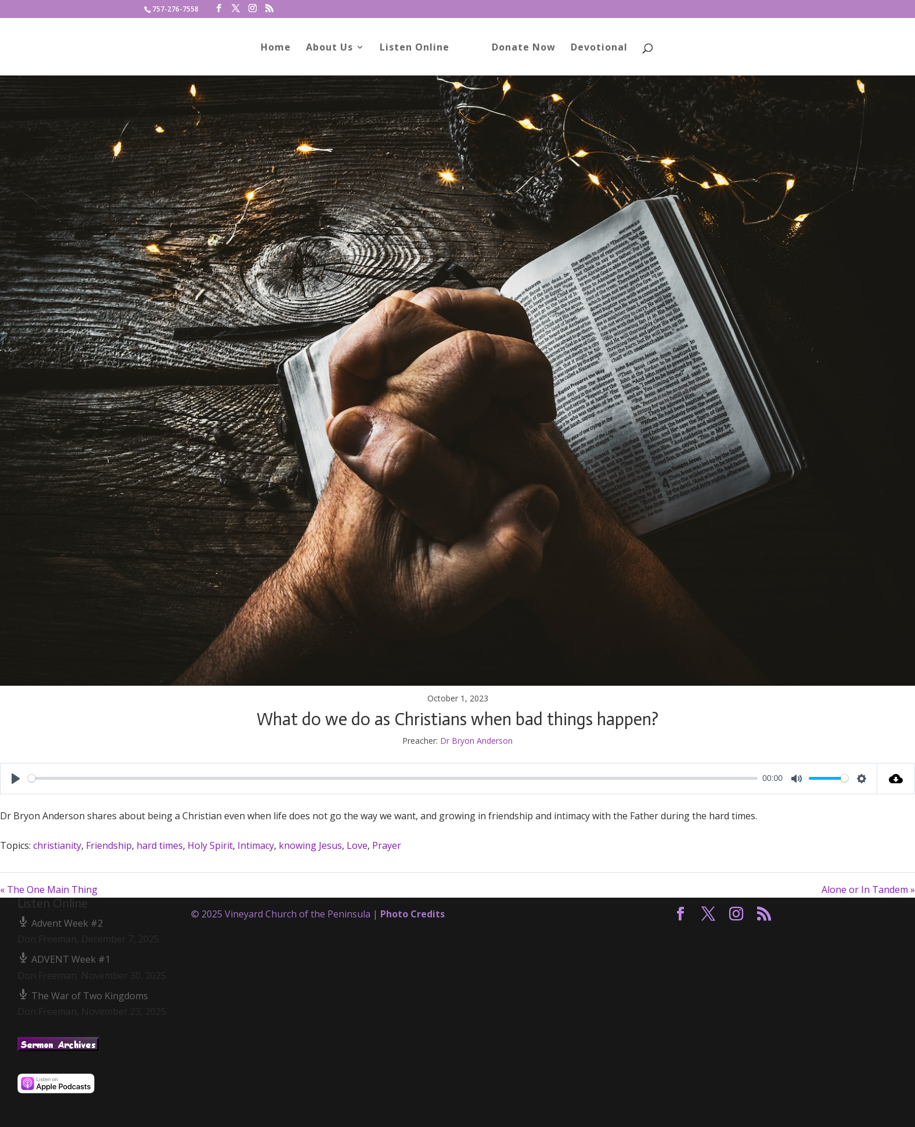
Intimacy (255, 845)
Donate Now (524, 48)
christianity (57, 845)
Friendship (109, 845)
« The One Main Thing (49, 889)
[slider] (393, 778)
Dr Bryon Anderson (476, 740)
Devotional (599, 48)
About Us (329, 48)
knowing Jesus (310, 845)
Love (357, 845)
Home (276, 48)
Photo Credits (412, 914)
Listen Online (414, 48)
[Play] (15, 778)
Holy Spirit (210, 845)
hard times (159, 845)
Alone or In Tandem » (868, 889)
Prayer (386, 845)
